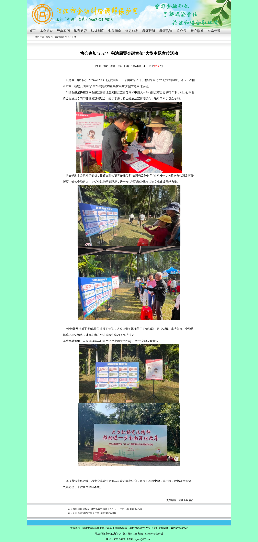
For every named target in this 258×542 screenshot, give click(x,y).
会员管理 (214, 31)
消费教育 (80, 31)
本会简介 (46, 31)
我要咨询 (165, 31)
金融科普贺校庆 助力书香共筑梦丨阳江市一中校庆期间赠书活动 (107, 509)
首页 (32, 31)
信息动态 (131, 31)
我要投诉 (148, 31)
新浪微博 (196, 31)
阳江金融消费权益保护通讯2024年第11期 (95, 513)
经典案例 (63, 31)
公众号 (181, 31)
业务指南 (114, 31)
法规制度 (97, 31)
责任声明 (158, 533)
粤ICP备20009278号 (140, 528)
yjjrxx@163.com (143, 539)
